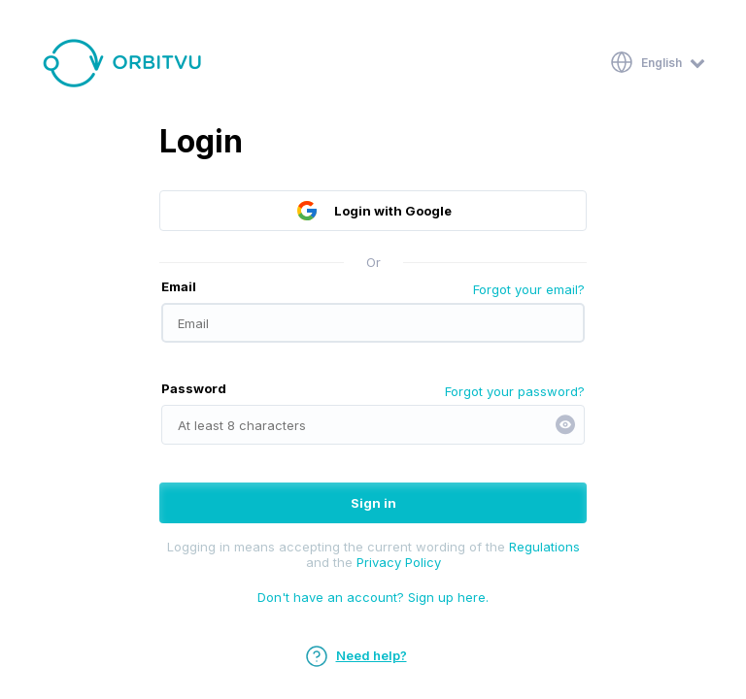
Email (178, 286)
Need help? (356, 655)
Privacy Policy (398, 562)
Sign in (373, 503)
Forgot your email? (529, 289)
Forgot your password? (515, 391)
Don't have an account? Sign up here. (373, 597)
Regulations (544, 546)
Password (193, 388)
